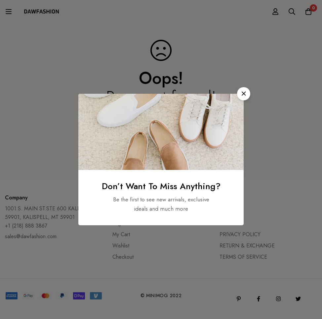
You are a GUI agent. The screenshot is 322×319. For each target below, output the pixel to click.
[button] (243, 93)
